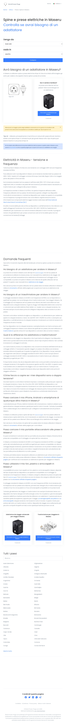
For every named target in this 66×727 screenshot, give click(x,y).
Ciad (35, 634)
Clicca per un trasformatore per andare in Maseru (48, 539)
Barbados (6, 599)
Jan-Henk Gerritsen (39, 712)
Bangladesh (38, 596)
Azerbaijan (37, 589)
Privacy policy (33, 705)
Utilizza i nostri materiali (44, 705)
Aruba (5, 586)
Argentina (6, 582)
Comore (37, 644)
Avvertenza (25, 705)
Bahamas (37, 593)
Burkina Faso (38, 623)
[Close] (60, 129)
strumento (13, 149)
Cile (4, 637)
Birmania (37, 610)
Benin (36, 603)
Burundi (5, 627)
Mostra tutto (7, 653)
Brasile (5, 620)
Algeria (36, 569)
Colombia (6, 644)
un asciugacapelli (44, 500)
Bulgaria (6, 623)
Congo (5, 647)
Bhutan (36, 606)
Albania (5, 569)
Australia (37, 586)
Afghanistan (38, 565)
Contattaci (18, 705)
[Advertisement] (33, 238)
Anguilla (6, 575)
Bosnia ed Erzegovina (10, 617)
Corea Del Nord (39, 647)
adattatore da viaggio (36, 283)
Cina (35, 637)
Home (48, 4)
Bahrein (6, 596)
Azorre (5, 593)
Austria (5, 589)
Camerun (6, 630)
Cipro (5, 640)
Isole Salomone (8, 565)
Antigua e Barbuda (40, 575)
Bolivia (5, 613)
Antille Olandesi (8, 579)
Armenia (37, 582)
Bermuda (6, 606)
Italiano (57, 4)
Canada (37, 630)
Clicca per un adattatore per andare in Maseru (17, 539)
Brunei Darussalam (40, 620)
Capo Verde (7, 634)
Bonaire (36, 613)
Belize (5, 603)
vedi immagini (39, 274)
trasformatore (8, 332)
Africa (12, 10)
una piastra (54, 500)
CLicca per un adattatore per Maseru (48, 115)
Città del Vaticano (40, 640)
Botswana (37, 617)
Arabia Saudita (39, 579)
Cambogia (37, 627)
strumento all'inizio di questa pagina (24, 481)
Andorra (6, 572)
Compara (33, 61)
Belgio (36, 599)
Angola (36, 572)
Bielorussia (6, 610)
